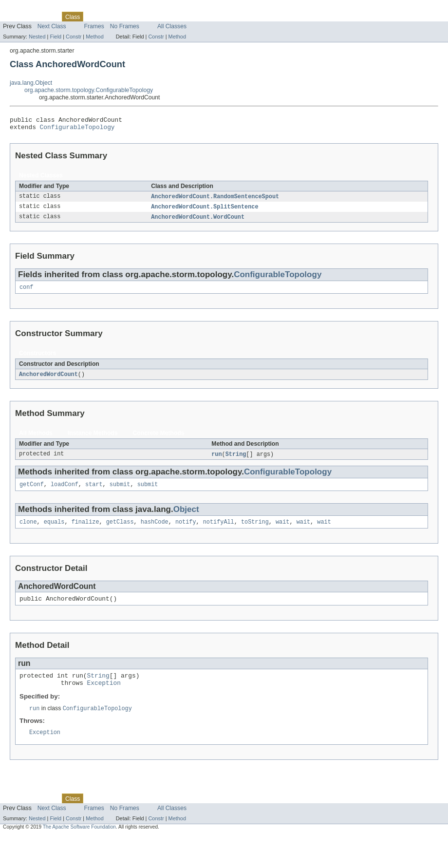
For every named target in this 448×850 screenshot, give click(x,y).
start (94, 491)
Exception (104, 695)
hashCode (154, 530)
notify (185, 530)
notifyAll (218, 530)
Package (45, 16)
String (235, 460)
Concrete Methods (159, 438)
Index (166, 16)
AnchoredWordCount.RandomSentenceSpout (215, 200)
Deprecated (138, 16)
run (216, 460)
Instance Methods (93, 438)
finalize (85, 530)
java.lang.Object (31, 82)
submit (120, 491)
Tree (111, 16)
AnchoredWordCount (48, 380)
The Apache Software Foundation (79, 841)
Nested (37, 36)
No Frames (124, 26)
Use (94, 16)
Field (55, 36)
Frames (94, 26)
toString (255, 530)
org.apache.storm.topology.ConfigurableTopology (88, 90)
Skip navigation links (27, 8)
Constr (73, 36)
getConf (31, 491)
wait (282, 530)
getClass (120, 530)
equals (54, 530)
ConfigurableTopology (77, 129)
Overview (15, 16)
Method (94, 36)
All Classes (172, 26)
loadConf (64, 491)
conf (26, 292)
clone (28, 530)
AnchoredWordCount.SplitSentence (204, 210)
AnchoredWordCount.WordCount (197, 221)
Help (186, 16)
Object (186, 516)
